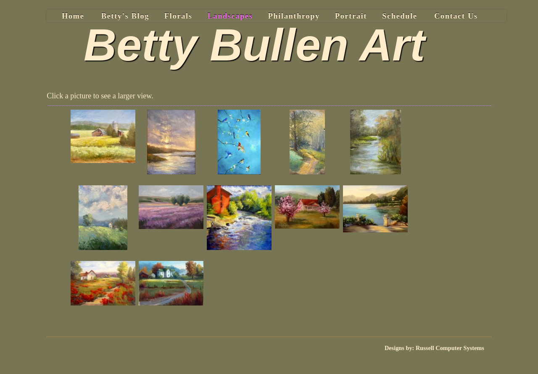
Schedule (399, 16)
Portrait (351, 16)
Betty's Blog (125, 16)
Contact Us (456, 16)
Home (73, 16)
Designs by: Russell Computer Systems (434, 348)
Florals (178, 16)
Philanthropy (294, 16)
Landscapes (230, 16)
